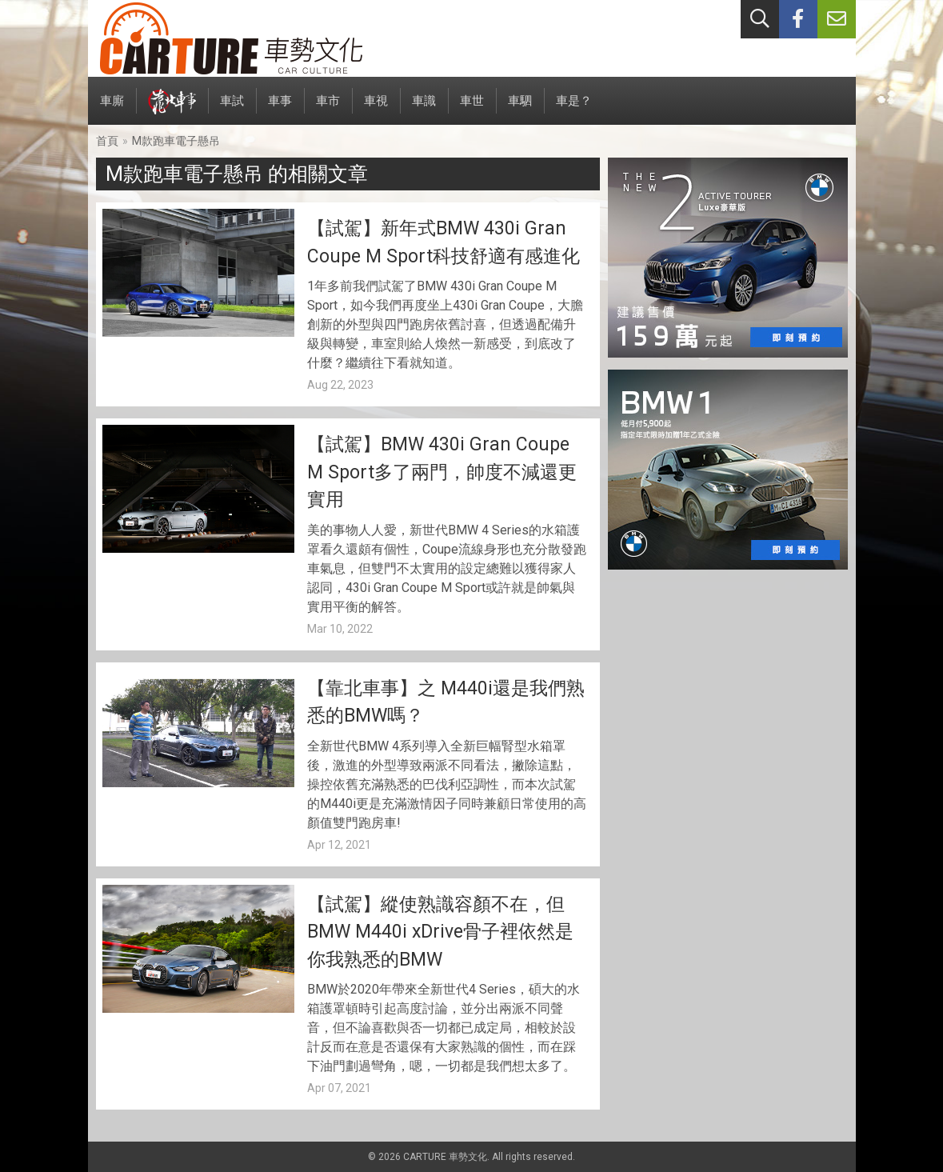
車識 (424, 109)
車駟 (520, 109)
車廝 (112, 109)
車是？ (574, 109)
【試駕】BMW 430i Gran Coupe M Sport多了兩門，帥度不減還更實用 (442, 472)
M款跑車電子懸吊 (176, 140)
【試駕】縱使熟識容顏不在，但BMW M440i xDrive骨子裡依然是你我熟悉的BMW (440, 932)
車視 (376, 109)
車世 (472, 109)
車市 (328, 109)
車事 (280, 109)
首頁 (107, 140)
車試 (232, 109)
